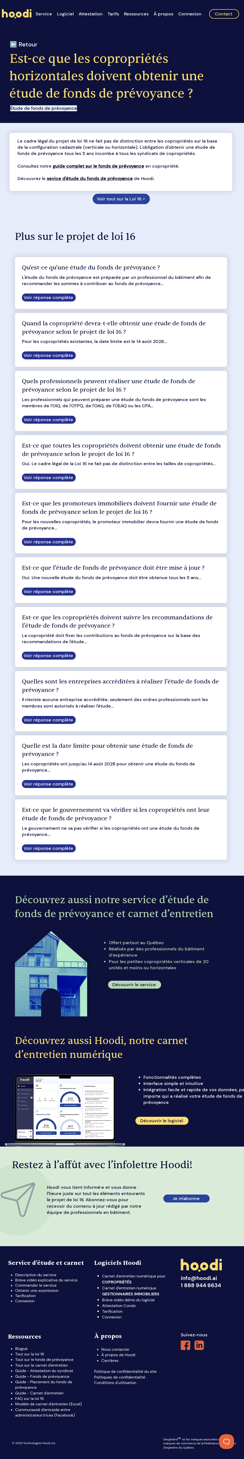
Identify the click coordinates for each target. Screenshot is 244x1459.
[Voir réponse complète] (49, 297)
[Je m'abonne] (186, 1198)
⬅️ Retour (23, 44)
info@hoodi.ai (199, 1278)
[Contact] (224, 14)
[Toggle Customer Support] (226, 1441)
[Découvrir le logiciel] (161, 1121)
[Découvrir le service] (134, 985)
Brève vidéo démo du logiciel (128, 1300)
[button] (65, 13)
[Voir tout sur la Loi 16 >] (121, 199)
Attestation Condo (119, 1305)
